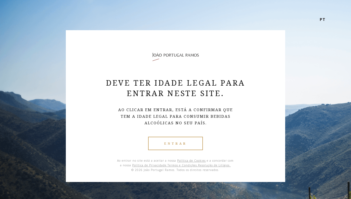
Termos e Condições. (183, 165)
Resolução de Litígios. (214, 165)
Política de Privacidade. (150, 165)
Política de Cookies (191, 160)
